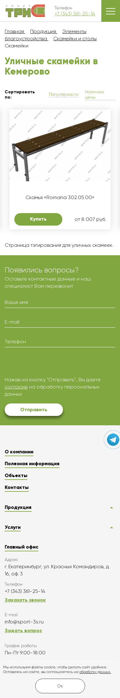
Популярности (64, 94)
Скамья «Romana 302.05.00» (60, 197)
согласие (16, 387)
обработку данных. (95, 672)
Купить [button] (38, 219)
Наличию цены (94, 94)
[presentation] (52, 364)
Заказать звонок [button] (25, 600)
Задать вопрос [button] (23, 630)
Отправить (33, 409)
